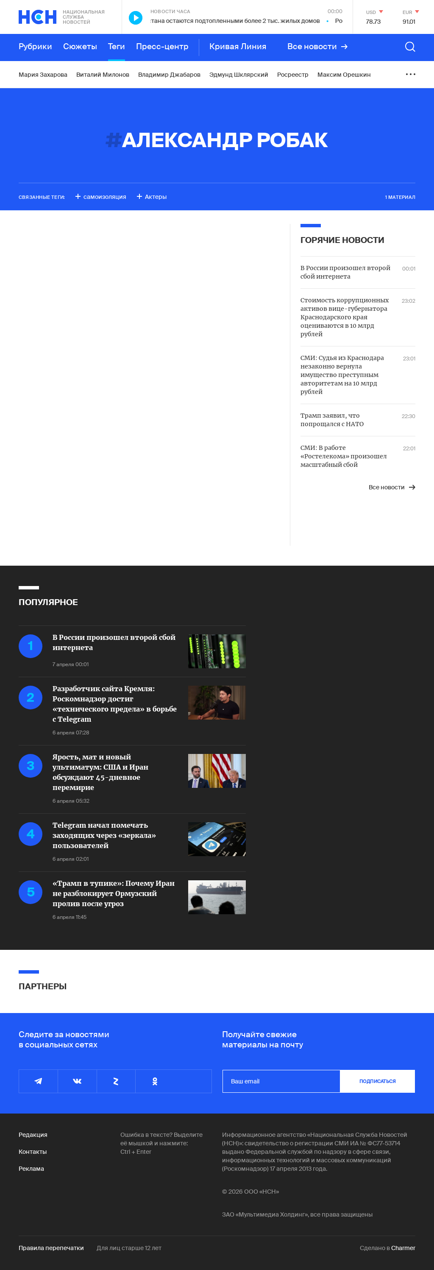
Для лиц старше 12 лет (129, 1248)
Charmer (403, 1248)
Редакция (33, 1135)
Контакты (33, 1152)
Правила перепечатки (51, 1248)
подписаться (377, 1081)
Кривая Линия (238, 47)
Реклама (31, 1168)
